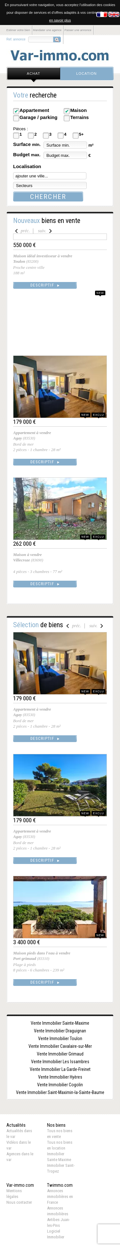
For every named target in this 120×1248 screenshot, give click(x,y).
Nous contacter (19, 1202)
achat (33, 73)
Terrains (79, 117)
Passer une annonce (77, 30)
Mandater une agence (47, 30)
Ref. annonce (16, 39)
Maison (78, 110)
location (86, 73)
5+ (81, 134)
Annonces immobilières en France (60, 1196)
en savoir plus (60, 20)
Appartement (34, 110)
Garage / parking (38, 117)
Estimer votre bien (18, 30)
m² (90, 145)
